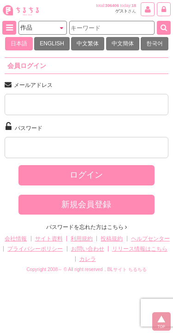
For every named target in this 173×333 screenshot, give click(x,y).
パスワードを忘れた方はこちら (86, 227)
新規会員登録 (86, 204)
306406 (112, 5)
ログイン (86, 174)
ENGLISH (52, 43)
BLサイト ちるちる (127, 269)
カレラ (87, 259)
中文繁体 (88, 43)
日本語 (19, 43)
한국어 (154, 43)
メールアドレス (29, 84)
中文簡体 (123, 43)
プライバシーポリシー (35, 249)
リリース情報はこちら (139, 249)
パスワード (24, 126)
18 (133, 5)
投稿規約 (112, 238)
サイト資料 (49, 238)
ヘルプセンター (150, 238)
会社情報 (16, 238)
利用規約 (82, 238)
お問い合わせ (87, 249)
